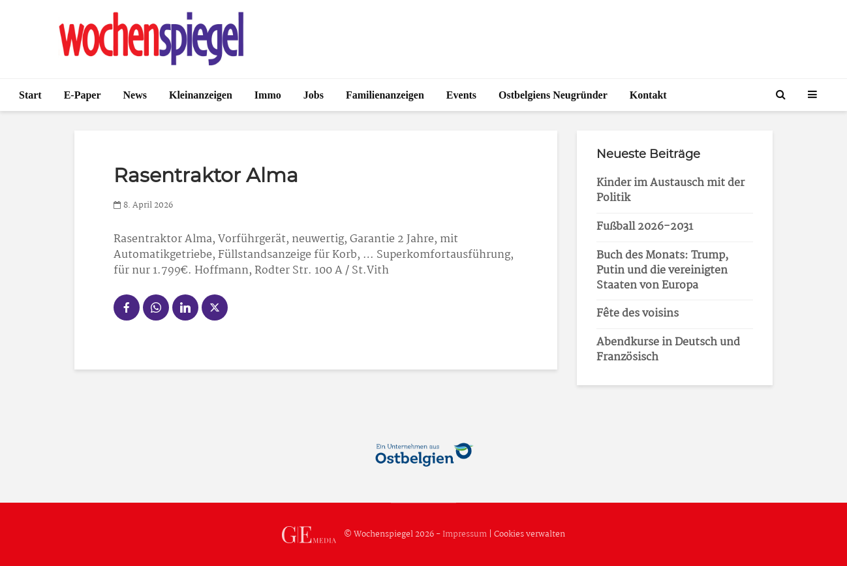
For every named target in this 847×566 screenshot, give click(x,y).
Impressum (464, 534)
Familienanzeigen (385, 95)
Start (30, 95)
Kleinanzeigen (200, 95)
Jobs (313, 95)
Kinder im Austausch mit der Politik (670, 190)
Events (461, 95)
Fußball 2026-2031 (644, 227)
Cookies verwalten (529, 534)
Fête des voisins (637, 313)
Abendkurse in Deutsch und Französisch (668, 350)
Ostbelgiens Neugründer (553, 95)
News (135, 95)
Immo (267, 95)
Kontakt (648, 95)
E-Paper (82, 95)
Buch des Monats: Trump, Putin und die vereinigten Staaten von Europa (662, 270)
